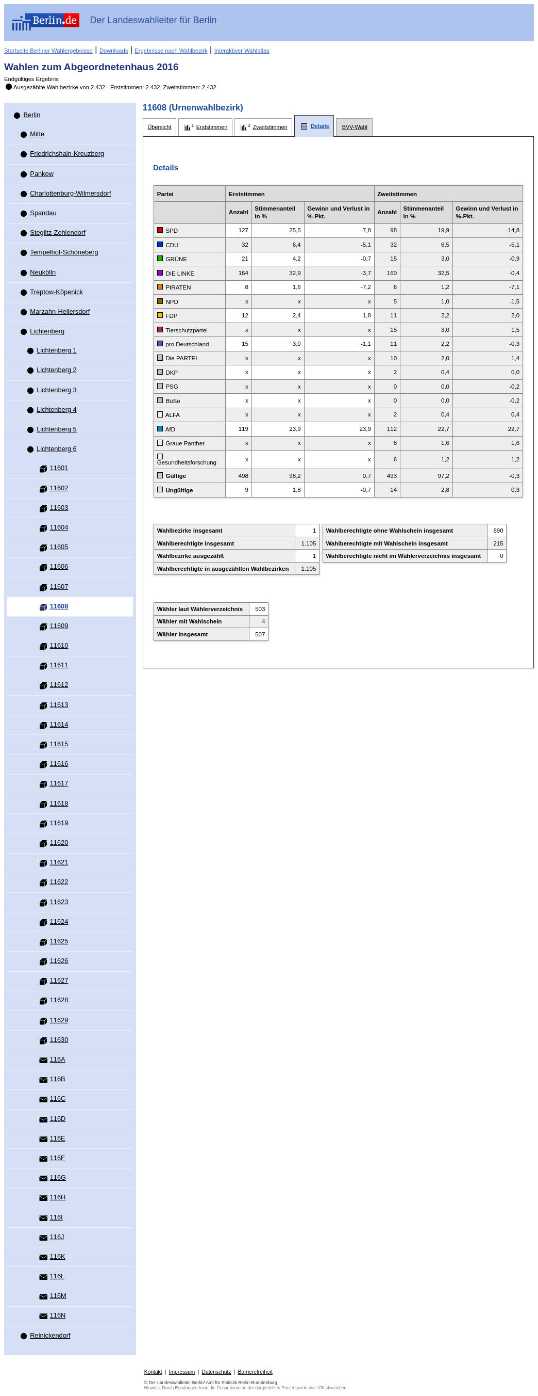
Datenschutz (216, 1372)
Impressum (182, 1372)
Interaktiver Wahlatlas (242, 50)
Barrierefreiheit (255, 1372)
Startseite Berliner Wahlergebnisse (48, 50)
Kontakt (153, 1372)
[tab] (159, 127)
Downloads (113, 50)
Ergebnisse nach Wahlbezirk (170, 50)
